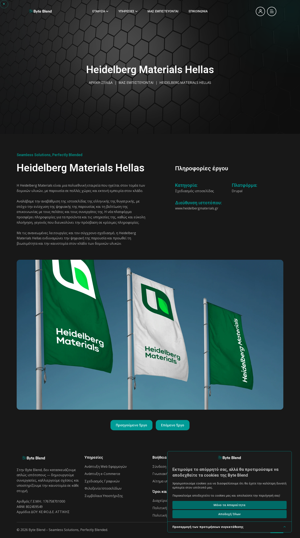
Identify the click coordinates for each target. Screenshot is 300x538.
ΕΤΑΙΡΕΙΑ (98, 11)
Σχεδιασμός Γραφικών (102, 481)
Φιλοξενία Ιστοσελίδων (103, 488)
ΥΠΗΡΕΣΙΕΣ (126, 11)
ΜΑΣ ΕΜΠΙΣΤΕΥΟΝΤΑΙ (163, 11)
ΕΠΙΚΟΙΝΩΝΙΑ (198, 11)
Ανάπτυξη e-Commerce (102, 473)
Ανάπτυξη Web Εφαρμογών (106, 466)
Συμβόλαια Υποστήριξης (104, 496)
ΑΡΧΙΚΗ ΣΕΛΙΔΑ (101, 82)
